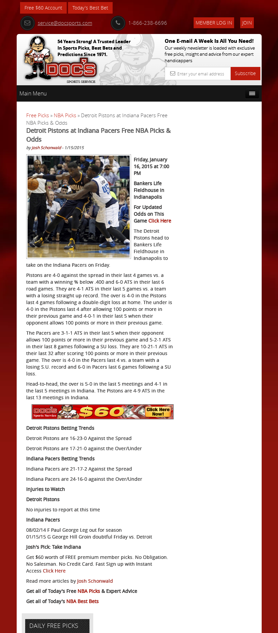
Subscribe (245, 73)
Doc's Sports (232, 220)
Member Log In (214, 22)
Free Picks (37, 115)
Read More (236, 272)
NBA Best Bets (82, 601)
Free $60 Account (43, 7)
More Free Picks (231, 132)
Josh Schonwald (46, 147)
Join (247, 22)
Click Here (54, 570)
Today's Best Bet (90, 7)
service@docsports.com (56, 22)
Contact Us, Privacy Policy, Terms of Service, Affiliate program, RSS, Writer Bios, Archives (180, 624)
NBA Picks (65, 115)
